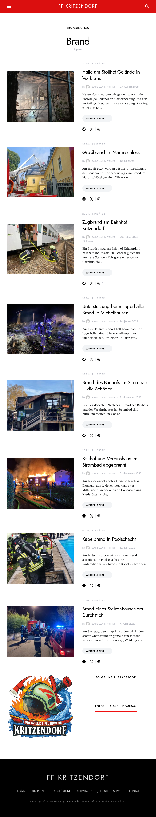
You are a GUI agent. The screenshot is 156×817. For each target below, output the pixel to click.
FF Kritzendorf (77, 6)
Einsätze (98, 63)
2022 (85, 374)
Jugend (103, 791)
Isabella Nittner (101, 87)
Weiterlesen (95, 118)
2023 (85, 298)
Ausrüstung (63, 791)
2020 (85, 600)
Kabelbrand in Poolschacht (109, 539)
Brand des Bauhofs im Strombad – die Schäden (114, 385)
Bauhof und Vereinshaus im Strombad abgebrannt (109, 461)
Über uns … (40, 791)
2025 (85, 63)
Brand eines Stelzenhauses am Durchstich (112, 612)
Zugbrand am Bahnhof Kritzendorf (104, 225)
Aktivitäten (84, 791)
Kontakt (135, 791)
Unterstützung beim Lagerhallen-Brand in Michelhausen (114, 309)
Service (118, 791)
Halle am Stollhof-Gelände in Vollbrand (111, 75)
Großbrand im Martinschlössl (111, 152)
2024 (85, 144)
